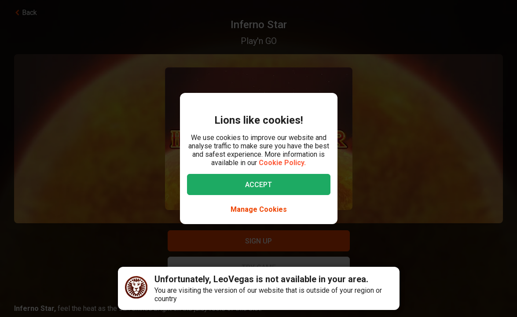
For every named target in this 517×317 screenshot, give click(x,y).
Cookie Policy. (282, 162)
